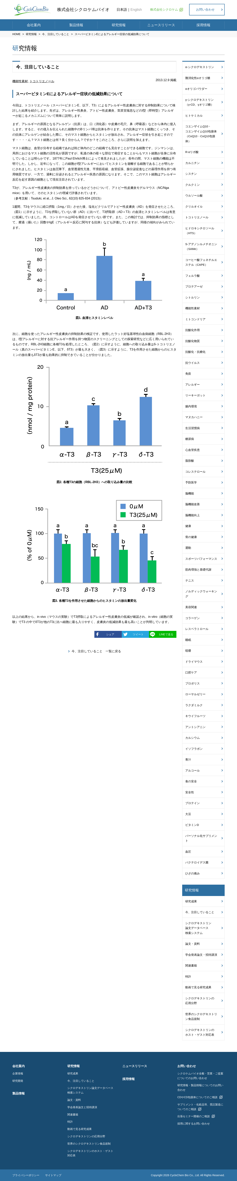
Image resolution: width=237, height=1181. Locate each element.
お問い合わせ (205, 9)
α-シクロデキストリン (199, 67)
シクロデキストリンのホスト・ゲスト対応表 (199, 1032)
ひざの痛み (192, 873)
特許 (188, 976)
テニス (189, 580)
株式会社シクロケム (164, 9)
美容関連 (191, 607)
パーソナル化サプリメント (201, 838)
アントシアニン (195, 727)
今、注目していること (55, 34)
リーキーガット (195, 395)
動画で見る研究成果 (198, 987)
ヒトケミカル (194, 115)
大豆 (188, 814)
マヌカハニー (194, 417)
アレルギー (192, 384)
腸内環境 (191, 406)
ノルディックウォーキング (201, 594)
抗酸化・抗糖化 (195, 351)
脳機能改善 (192, 504)
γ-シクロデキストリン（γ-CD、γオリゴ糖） (199, 102)
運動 (188, 547)
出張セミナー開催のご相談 (193, 1116)
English (136, 10)
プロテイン (192, 803)
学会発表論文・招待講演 (201, 954)
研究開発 (17, 1080)
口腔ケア (191, 672)
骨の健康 (191, 537)
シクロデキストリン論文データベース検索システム (198, 928)
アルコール (192, 770)
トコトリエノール (42, 81)
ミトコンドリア (195, 319)
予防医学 (191, 482)
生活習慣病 (192, 428)
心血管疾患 (192, 449)
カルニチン (192, 163)
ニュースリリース (161, 25)
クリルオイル (194, 206)
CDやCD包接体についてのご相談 (197, 1097)
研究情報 (119, 25)
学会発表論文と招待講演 (82, 1107)
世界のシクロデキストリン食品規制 (201, 1016)
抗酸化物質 (192, 341)
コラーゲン (192, 618)
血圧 (188, 851)
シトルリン (192, 297)
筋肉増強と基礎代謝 (198, 569)
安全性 (189, 792)
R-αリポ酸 (192, 152)
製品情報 (76, 25)
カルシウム (192, 737)
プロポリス (192, 683)
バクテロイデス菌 (196, 862)
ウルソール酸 (194, 195)
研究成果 (191, 901)
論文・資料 (192, 943)
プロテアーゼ (194, 286)
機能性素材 (20, 81)
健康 (188, 526)
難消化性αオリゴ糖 (197, 78)
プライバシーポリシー (25, 1175)
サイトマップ (53, 1175)
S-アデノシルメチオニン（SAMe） (201, 246)
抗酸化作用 (192, 330)
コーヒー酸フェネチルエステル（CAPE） (201, 262)
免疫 (188, 373)
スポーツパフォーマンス (201, 558)
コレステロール (195, 471)
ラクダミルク (194, 705)
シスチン (191, 173)
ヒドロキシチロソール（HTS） (199, 231)
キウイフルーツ (195, 716)
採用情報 (203, 25)
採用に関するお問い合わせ (193, 1123)
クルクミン (192, 184)
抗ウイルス (192, 362)
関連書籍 (191, 965)
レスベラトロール (196, 628)
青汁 (188, 759)
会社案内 (34, 25)
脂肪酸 (189, 460)
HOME (16, 34)
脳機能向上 (192, 515)
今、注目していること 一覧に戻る (96, 651)
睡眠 (188, 639)
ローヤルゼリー (195, 694)
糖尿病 (189, 438)
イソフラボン (194, 748)
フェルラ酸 (192, 275)
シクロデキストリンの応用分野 (199, 1001)
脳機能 (189, 493)
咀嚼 (188, 650)
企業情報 (17, 1073)
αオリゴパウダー (196, 88)
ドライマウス (194, 661)
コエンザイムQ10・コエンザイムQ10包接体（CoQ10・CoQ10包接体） (201, 134)
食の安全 (191, 781)
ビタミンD (192, 824)
